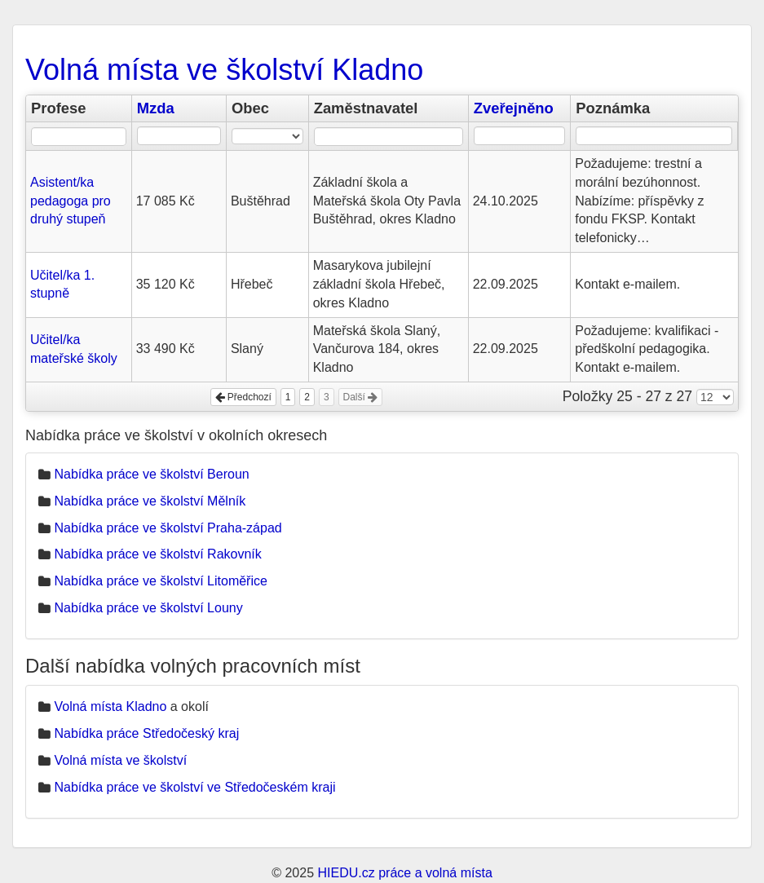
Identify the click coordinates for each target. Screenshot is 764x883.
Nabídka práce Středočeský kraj (146, 733)
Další (360, 397)
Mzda (155, 108)
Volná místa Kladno (110, 706)
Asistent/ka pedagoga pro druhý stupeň (70, 201)
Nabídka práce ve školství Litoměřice (160, 581)
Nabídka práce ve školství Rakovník (157, 554)
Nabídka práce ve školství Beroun (151, 474)
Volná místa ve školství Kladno (224, 69)
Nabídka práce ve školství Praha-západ (167, 528)
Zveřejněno (514, 108)
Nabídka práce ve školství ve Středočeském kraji (194, 787)
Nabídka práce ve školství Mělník (149, 501)
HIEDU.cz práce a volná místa (404, 873)
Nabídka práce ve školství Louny (148, 608)
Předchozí (243, 397)
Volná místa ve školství (120, 760)
